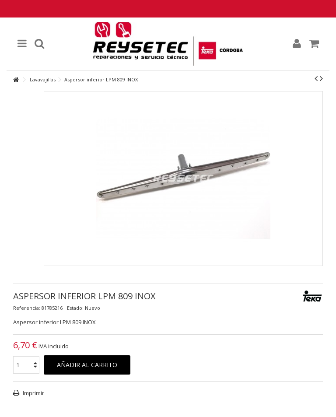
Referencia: (26, 308)
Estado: (75, 308)
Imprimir (32, 393)
